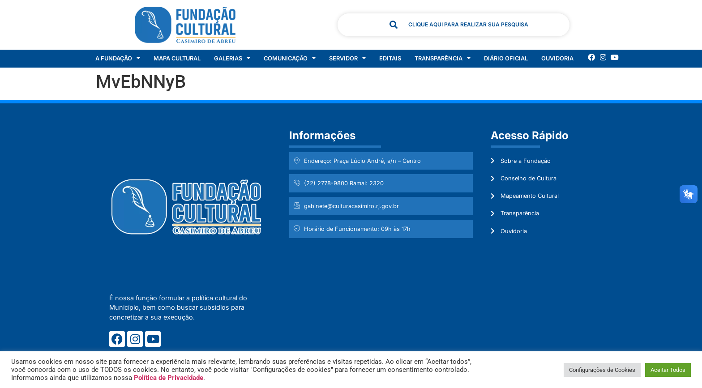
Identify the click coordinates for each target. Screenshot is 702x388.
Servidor (347, 58)
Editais (390, 58)
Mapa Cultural (177, 58)
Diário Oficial (506, 58)
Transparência (443, 58)
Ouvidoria (557, 58)
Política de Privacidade (168, 378)
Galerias (232, 58)
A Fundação (117, 58)
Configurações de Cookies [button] (602, 370)
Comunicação (290, 58)
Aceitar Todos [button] (668, 370)
